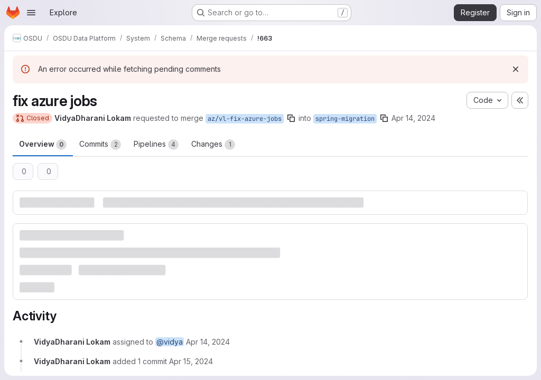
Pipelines (156, 144)
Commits (100, 144)
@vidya (169, 341)
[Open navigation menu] (31, 12)
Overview (43, 144)
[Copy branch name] (291, 118)
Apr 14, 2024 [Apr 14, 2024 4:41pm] (413, 117)
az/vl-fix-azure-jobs (245, 119)
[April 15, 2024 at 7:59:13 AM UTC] (191, 361)
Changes (213, 144)
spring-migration (345, 119)
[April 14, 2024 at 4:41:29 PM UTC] (208, 341)
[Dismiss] (515, 69)
